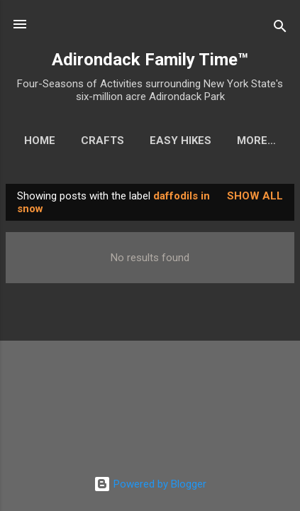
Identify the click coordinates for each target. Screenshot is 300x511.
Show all (255, 195)
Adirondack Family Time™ (150, 60)
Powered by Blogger (150, 484)
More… (256, 140)
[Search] (280, 28)
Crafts (102, 140)
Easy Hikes (180, 140)
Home (39, 140)
